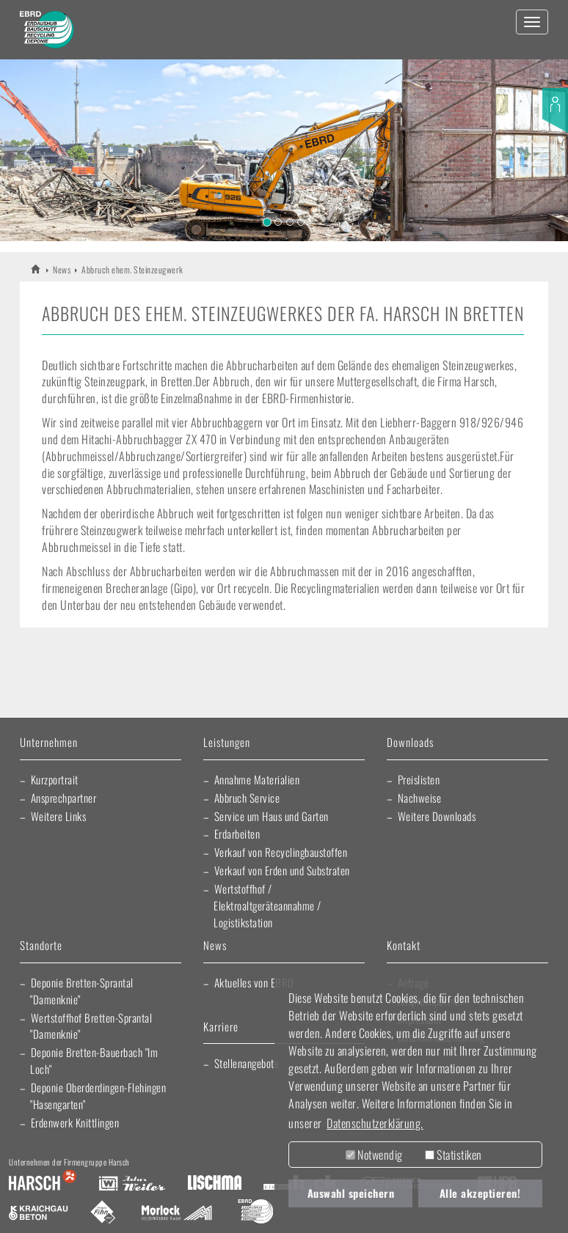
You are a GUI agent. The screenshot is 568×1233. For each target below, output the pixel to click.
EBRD (36, 268)
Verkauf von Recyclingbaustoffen (281, 852)
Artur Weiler (131, 1184)
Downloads (410, 743)
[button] (28, 143)
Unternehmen (49, 743)
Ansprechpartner (64, 798)
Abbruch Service (247, 798)
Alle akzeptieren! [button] (480, 1193)
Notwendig (374, 1154)
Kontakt (403, 946)
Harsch (42, 1184)
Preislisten (419, 779)
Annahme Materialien (257, 779)
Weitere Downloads (437, 816)
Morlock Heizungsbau (177, 1213)
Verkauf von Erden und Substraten (282, 870)
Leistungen (226, 743)
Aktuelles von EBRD (254, 982)
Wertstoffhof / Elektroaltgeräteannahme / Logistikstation (267, 905)
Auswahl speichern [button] (351, 1193)
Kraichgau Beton (38, 1213)
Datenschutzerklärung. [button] (375, 1123)
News (61, 269)
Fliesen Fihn (103, 1213)
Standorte (41, 946)
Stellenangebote (247, 1063)
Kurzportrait (55, 779)
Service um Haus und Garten (271, 816)
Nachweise (420, 798)
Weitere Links (59, 816)
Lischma (214, 1184)
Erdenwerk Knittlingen (75, 1122)
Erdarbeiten (237, 833)
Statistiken (453, 1154)
